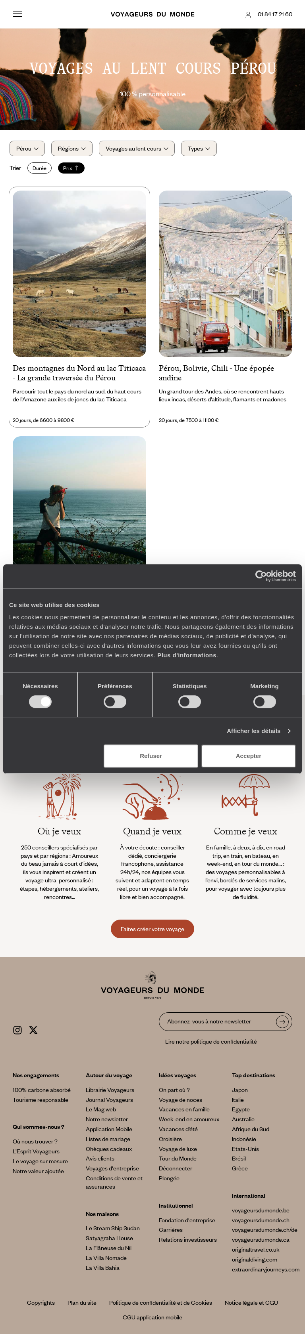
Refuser (151, 755)
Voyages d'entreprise (112, 1172)
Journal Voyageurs (109, 1103)
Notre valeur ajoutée (38, 1175)
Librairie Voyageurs (110, 1094)
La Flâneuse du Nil (108, 1252)
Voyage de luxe (178, 1153)
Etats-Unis (245, 1153)
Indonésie (244, 1143)
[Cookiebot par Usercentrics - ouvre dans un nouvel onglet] (261, 576)
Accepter (248, 755)
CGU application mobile (152, 1321)
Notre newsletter (107, 1123)
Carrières (171, 1234)
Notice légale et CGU (251, 1307)
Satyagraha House (109, 1242)
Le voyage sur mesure (40, 1165)
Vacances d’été (178, 1133)
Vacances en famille (184, 1113)
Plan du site (82, 1307)
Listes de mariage (108, 1143)
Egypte (241, 1113)
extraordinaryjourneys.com (265, 1273)
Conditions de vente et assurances (114, 1186)
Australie (243, 1123)
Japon (240, 1094)
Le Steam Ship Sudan (113, 1232)
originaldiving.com (254, 1263)
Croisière (170, 1143)
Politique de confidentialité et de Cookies (160, 1307)
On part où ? (174, 1094)
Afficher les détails (253, 730)
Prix (74, 170)
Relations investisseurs (188, 1244)
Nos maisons (102, 1218)
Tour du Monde (178, 1162)
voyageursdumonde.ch (261, 1224)
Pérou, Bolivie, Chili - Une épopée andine (216, 376)
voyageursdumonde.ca (261, 1244)
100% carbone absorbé (42, 1094)
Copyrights (41, 1307)
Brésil (239, 1162)
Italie (238, 1103)
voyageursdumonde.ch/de (264, 1234)
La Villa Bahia (103, 1271)
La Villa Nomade (106, 1261)
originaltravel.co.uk (256, 1253)
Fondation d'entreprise (187, 1224)
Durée (43, 170)
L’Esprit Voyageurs (36, 1155)
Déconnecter (175, 1172)
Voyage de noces (180, 1103)
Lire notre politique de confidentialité (211, 1046)
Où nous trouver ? (35, 1145)
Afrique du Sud (250, 1133)
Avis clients (100, 1162)
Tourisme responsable (40, 1103)
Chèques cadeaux (109, 1153)
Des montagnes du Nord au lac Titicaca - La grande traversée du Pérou (79, 376)
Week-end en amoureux (189, 1123)
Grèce (240, 1172)
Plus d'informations (186, 655)
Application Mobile (109, 1133)
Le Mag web (101, 1113)
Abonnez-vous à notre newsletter (209, 1025)
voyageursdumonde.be (261, 1214)
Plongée (169, 1182)
